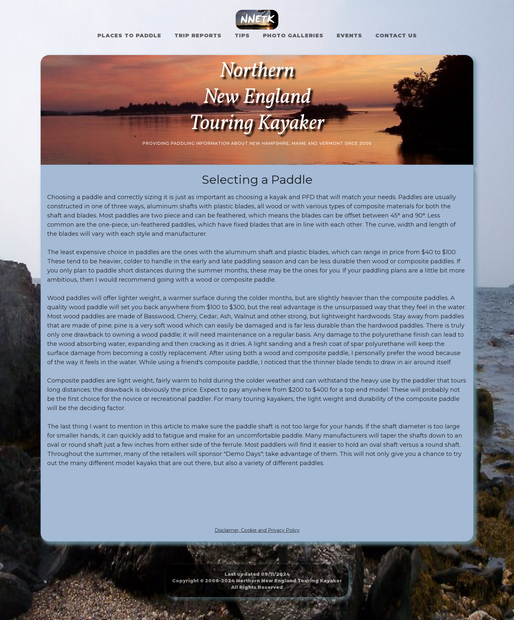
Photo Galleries (293, 35)
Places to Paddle (129, 35)
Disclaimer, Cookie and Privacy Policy (257, 530)
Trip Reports (198, 35)
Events (349, 35)
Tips (242, 35)
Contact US (396, 35)
